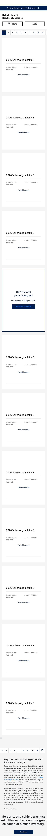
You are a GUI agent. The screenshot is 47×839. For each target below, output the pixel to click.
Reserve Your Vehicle (23, 306)
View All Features (23, 75)
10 (43, 33)
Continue (23, 832)
